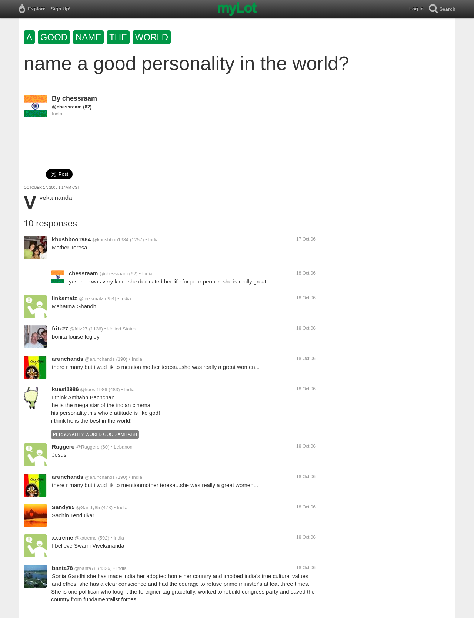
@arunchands (100, 359)
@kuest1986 (93, 389)
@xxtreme (85, 538)
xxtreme (62, 537)
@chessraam (67, 107)
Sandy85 (63, 507)
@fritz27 (79, 329)
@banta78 (85, 568)
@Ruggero (87, 447)
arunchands (67, 359)
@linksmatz (91, 298)
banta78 (62, 568)
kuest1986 (65, 389)
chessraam (79, 98)
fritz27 (60, 328)
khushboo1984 (71, 239)
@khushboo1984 (110, 239)
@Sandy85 (88, 507)
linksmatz (64, 298)
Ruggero (63, 446)
